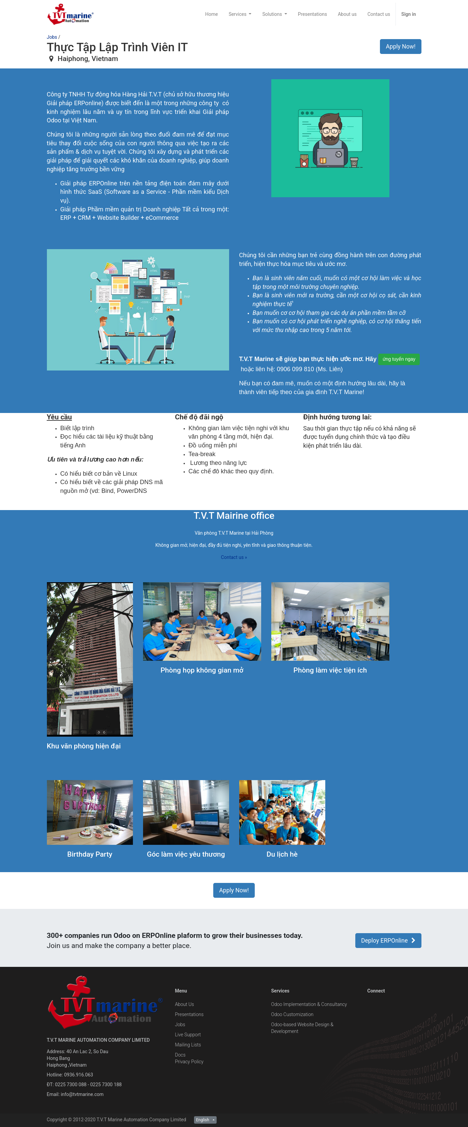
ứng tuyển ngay (399, 359)
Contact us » (234, 557)
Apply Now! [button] (400, 46)
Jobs (52, 37)
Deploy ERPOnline (388, 940)
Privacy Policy (189, 1061)
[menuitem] (211, 14)
